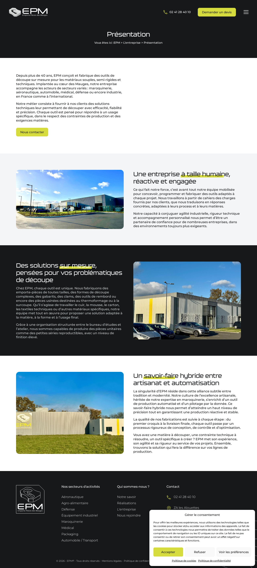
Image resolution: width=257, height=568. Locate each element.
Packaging (69, 534)
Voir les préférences (234, 552)
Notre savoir (126, 497)
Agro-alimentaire (74, 503)
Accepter (168, 552)
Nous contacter (32, 132)
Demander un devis (217, 12)
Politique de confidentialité (214, 560)
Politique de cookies (184, 560)
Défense (68, 509)
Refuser (200, 552)
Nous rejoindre (129, 515)
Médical (67, 528)
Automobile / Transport (79, 540)
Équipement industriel (79, 515)
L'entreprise (126, 509)
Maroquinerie (72, 522)
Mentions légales (112, 561)
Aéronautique (72, 497)
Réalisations (126, 503)
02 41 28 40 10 (177, 12)
